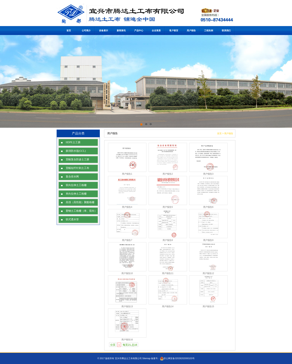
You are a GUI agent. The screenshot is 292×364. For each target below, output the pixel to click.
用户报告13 (127, 306)
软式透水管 (72, 219)
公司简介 (86, 30)
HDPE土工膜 (73, 142)
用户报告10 (127, 273)
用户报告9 (208, 240)
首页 (68, 30)
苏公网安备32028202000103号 (177, 358)
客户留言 (173, 30)
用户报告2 (168, 174)
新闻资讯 (121, 30)
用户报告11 (167, 273)
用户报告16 (127, 339)
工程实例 (209, 30)
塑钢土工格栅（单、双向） (81, 210)
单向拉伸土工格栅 (76, 193)
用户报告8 (168, 240)
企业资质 (156, 30)
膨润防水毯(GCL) (76, 151)
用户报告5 (168, 207)
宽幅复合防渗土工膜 (77, 159)
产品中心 (138, 30)
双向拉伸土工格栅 (76, 185)
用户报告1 (127, 174)
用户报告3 (208, 174)
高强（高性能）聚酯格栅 (80, 202)
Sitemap (146, 358)
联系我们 (226, 30)
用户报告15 (208, 306)
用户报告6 (208, 207)
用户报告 (191, 30)
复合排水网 (72, 176)
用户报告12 (208, 273)
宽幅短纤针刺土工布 (77, 168)
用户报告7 (127, 240)
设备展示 (104, 30)
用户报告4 (127, 207)
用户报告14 (167, 306)
